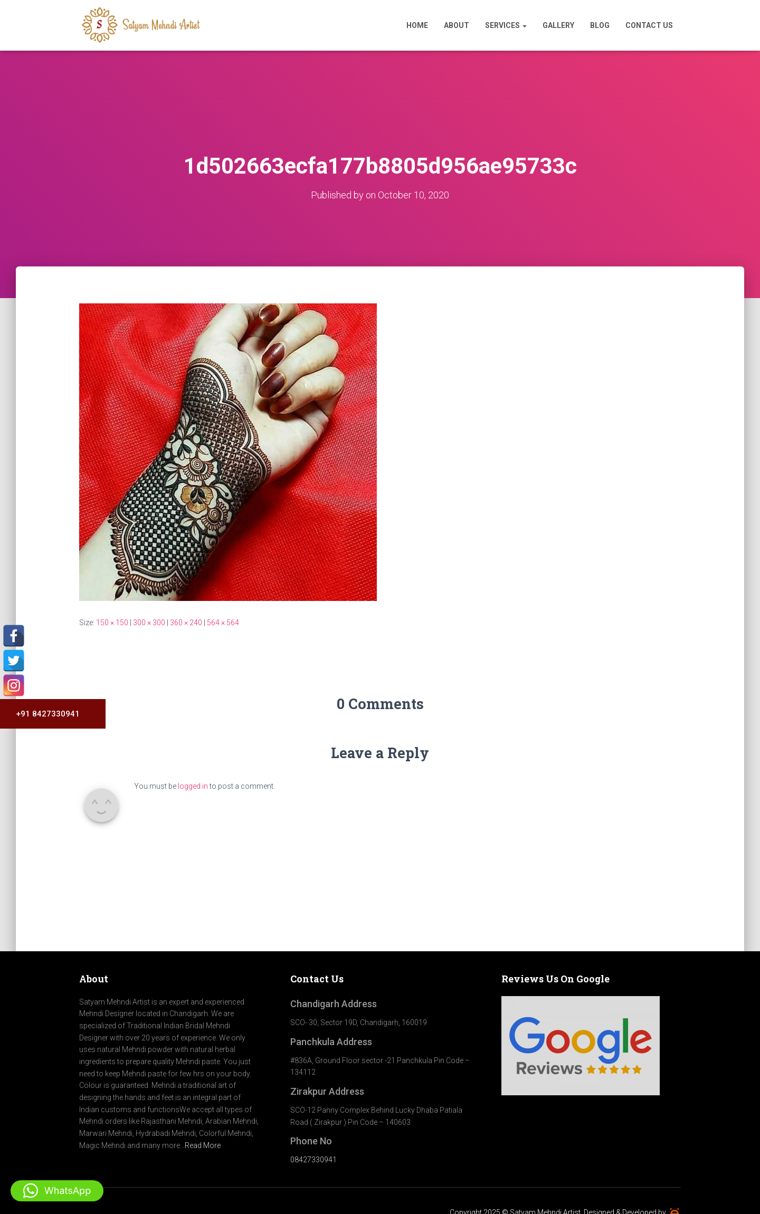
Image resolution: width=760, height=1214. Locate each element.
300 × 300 (149, 622)
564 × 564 (223, 622)
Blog (600, 25)
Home (417, 25)
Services (506, 25)
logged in (193, 786)
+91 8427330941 (43, 714)
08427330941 (313, 1159)
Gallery (558, 25)
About (456, 25)
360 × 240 (186, 622)
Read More (203, 1145)
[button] (57, 1190)
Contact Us (649, 25)
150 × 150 (112, 622)
